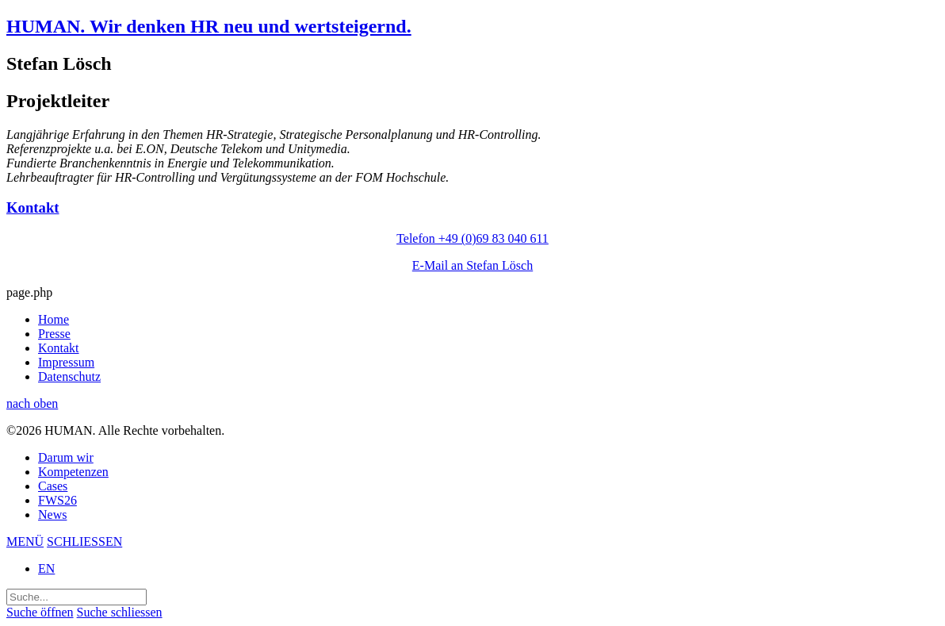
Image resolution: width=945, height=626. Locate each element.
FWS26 (57, 500)
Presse (54, 333)
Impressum (66, 362)
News (52, 514)
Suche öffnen (40, 612)
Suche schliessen (120, 612)
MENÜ (25, 541)
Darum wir (66, 457)
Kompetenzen (73, 471)
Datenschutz (69, 376)
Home (53, 319)
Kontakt (58, 348)
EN (46, 568)
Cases (52, 486)
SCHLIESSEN (84, 541)
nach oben (32, 403)
